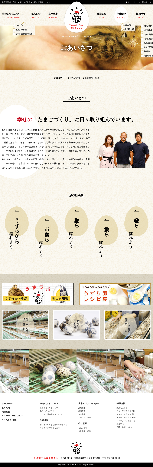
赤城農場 (81, 411)
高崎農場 (81, 408)
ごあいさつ (75, 78)
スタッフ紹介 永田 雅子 (126, 417)
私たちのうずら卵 (47, 411)
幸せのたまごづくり (13, 14)
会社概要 (82, 423)
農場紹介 (101, 14)
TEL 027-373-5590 (111, 458)
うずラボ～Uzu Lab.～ (12, 415)
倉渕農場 (81, 414)
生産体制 (53, 14)
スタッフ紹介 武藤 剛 (125, 414)
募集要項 (120, 424)
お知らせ (131, 2)
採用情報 (141, 14)
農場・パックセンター (88, 403)
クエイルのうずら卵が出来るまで (53, 425)
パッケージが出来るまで (50, 428)
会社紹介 (121, 14)
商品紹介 (35, 14)
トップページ (8, 403)
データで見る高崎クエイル (51, 414)
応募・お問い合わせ (125, 427)
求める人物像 (122, 408)
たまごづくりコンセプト (50, 408)
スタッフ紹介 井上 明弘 (126, 411)
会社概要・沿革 (92, 78)
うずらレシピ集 (9, 420)
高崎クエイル (76, 17)
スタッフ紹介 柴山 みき (126, 421)
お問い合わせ (145, 2)
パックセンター (84, 417)
